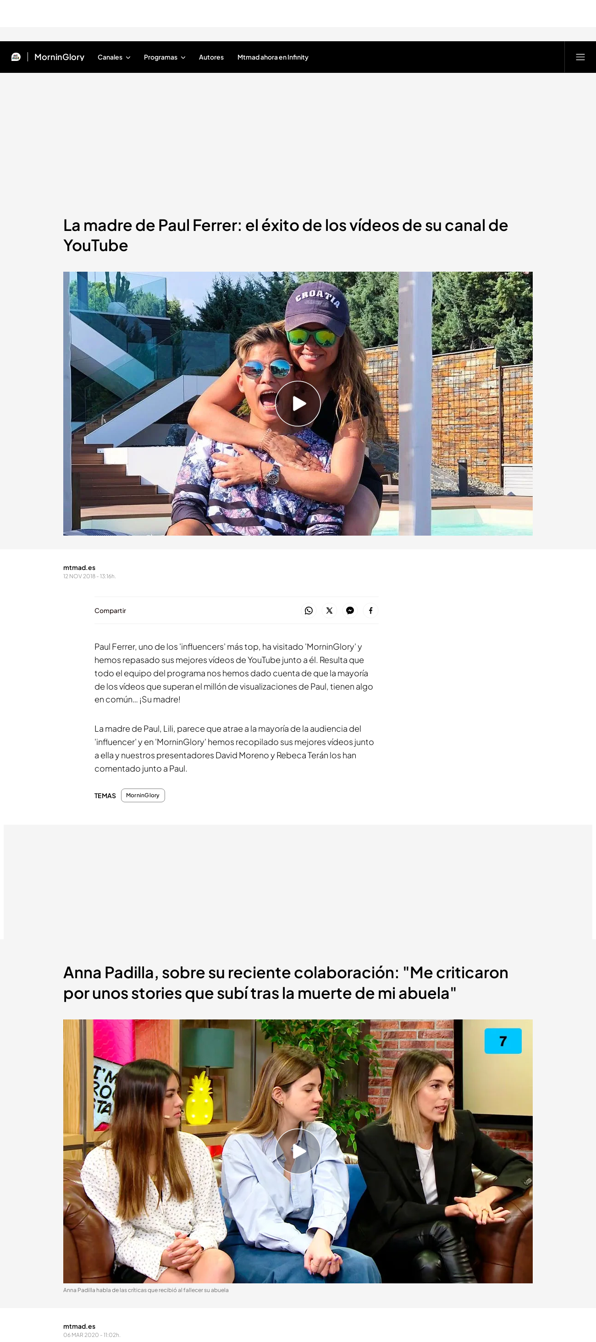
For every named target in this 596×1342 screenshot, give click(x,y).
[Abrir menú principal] (580, 56)
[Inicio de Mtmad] (16, 56)
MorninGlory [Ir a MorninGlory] (59, 57)
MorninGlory (143, 795)
